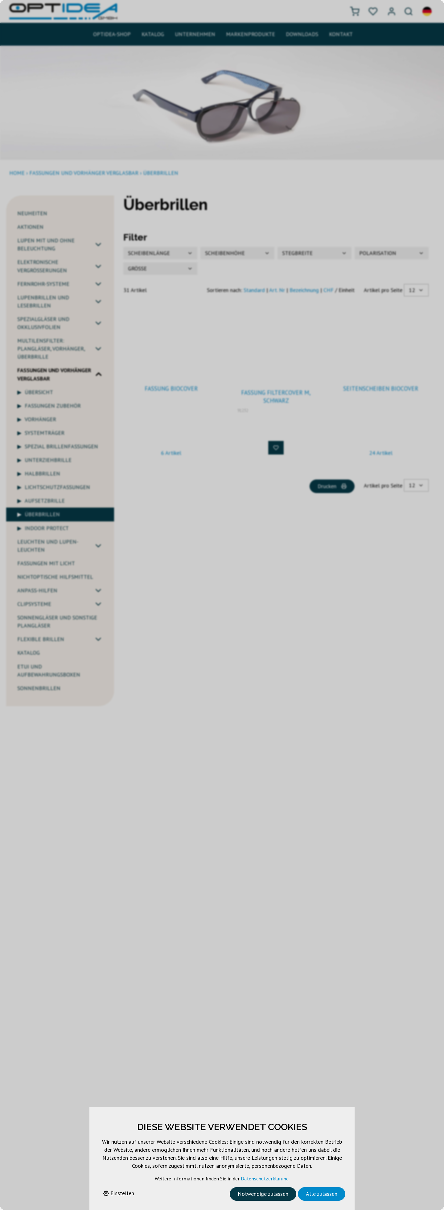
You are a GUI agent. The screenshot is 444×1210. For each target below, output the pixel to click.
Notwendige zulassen (263, 1193)
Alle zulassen (321, 1193)
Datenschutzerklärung (265, 1178)
